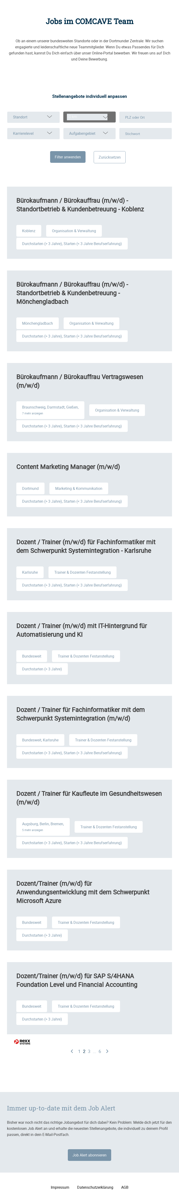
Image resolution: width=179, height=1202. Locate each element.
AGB (124, 1187)
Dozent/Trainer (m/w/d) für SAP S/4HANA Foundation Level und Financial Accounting (76, 980)
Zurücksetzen (110, 157)
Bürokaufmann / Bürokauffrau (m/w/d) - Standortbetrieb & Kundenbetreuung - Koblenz (80, 204)
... (94, 1051)
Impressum (60, 1187)
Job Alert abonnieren (89, 1155)
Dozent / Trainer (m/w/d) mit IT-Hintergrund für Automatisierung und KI (81, 630)
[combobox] (89, 117)
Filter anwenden (68, 157)
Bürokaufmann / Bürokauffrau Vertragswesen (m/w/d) (79, 381)
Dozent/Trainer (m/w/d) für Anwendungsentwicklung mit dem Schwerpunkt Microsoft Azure (82, 892)
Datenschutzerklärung (95, 1187)
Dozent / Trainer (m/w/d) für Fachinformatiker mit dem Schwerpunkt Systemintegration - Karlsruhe (85, 546)
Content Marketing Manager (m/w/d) (68, 466)
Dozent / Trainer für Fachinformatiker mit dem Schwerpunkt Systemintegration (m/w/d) (80, 713)
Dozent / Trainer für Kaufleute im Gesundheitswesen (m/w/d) (89, 797)
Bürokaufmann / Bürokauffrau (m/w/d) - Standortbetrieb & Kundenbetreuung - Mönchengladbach (72, 293)
